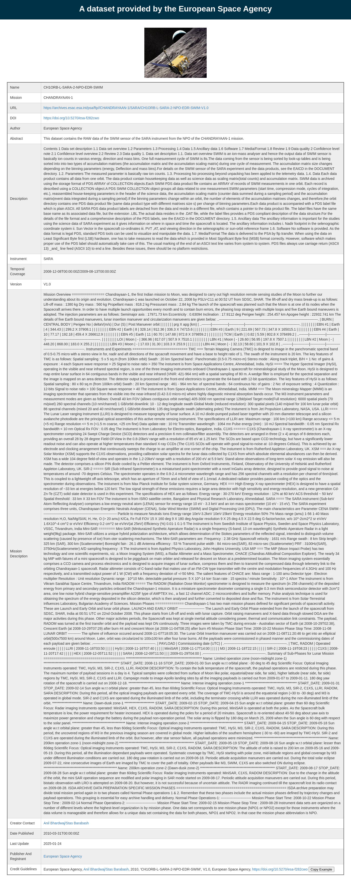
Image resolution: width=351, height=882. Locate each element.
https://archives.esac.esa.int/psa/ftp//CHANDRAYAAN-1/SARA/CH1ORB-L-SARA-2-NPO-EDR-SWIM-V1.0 (126, 108)
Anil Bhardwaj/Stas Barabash (66, 823)
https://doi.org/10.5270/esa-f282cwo (71, 118)
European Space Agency (63, 856)
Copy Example (321, 869)
